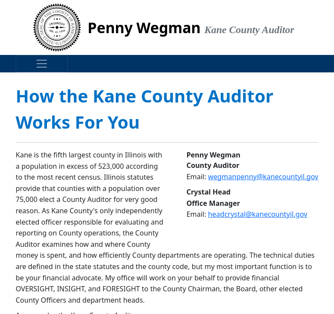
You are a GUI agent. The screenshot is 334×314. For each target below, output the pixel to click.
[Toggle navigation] (42, 63)
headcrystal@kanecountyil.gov (257, 214)
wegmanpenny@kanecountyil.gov (263, 176)
